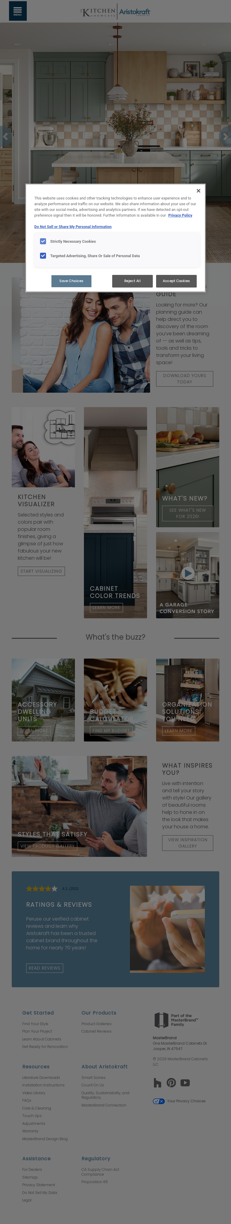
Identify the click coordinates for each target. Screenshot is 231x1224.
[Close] (198, 190)
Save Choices (71, 281)
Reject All (132, 281)
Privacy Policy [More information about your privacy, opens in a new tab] (180, 215)
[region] (115, 238)
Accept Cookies (176, 281)
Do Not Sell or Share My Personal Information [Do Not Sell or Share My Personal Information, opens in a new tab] (73, 226)
